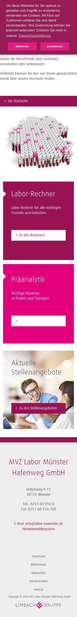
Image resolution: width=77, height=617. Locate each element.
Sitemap (38, 589)
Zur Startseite (18, 101)
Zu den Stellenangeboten (38, 408)
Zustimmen (55, 46)
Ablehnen (22, 46)
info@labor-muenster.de (44, 524)
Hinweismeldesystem (38, 529)
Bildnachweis (38, 564)
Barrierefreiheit (38, 581)
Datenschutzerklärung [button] (35, 36)
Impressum (38, 556)
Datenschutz (38, 573)
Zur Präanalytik (30, 321)
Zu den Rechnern (32, 235)
